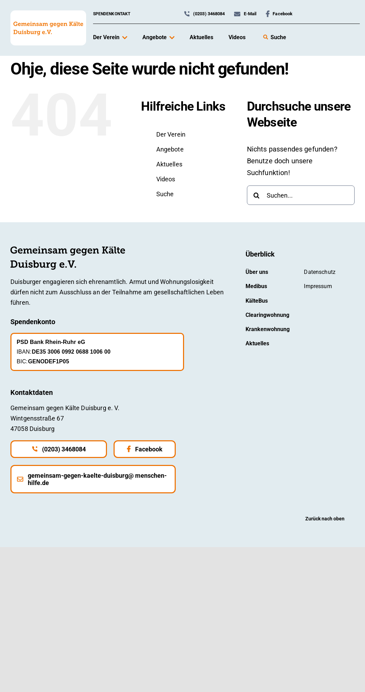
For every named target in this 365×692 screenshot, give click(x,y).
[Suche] (256, 195)
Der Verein (171, 134)
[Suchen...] (301, 195)
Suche (165, 194)
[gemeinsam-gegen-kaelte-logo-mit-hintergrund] (48, 14)
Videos (165, 179)
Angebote (170, 149)
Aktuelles (169, 164)
